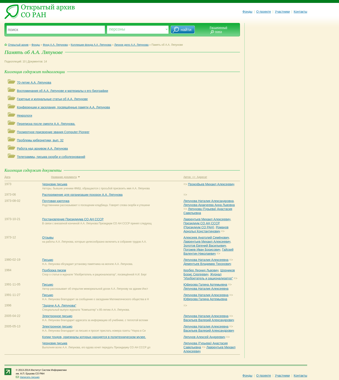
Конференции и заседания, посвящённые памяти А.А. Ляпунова (63, 107)
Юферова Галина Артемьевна (205, 284)
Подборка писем (54, 270)
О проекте (263, 11)
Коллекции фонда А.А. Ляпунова (91, 44)
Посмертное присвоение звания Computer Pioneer (53, 132)
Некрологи (24, 115)
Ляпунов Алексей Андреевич (204, 337)
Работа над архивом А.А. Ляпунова (42, 148)
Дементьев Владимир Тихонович (207, 264)
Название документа (65, 177)
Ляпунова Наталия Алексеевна (205, 260)
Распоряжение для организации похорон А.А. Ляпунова (82, 194)
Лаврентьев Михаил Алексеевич (206, 219)
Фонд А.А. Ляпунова (55, 44)
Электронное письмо (57, 316)
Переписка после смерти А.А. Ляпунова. (46, 124)
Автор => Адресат (195, 177)
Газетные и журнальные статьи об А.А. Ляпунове (52, 99)
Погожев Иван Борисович (201, 249)
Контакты (300, 11)
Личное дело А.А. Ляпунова (131, 44)
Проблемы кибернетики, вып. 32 (40, 140)
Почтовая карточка (55, 201)
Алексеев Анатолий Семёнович (206, 237)
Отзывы (47, 237)
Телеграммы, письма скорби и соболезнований (51, 157)
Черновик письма (54, 184)
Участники (282, 11)
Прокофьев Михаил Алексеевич (211, 184)
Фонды (247, 11)
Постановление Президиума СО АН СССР (73, 219)
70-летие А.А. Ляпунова (34, 82)
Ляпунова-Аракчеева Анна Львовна (209, 205)
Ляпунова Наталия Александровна (208, 201)
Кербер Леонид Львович (201, 270)
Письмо (47, 260)
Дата (7, 177)
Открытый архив (16, 44)
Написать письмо (27, 377)
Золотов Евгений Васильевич (204, 245)
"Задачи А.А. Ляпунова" (59, 305)
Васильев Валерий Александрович (208, 320)
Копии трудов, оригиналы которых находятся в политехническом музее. (94, 337)
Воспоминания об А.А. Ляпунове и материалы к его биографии (62, 91)
